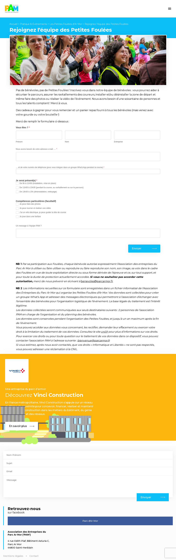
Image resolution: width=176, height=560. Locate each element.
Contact (34, 556)
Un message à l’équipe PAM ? (29, 226)
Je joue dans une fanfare (28, 216)
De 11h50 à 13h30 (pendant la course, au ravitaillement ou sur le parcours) (50, 187)
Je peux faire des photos (28, 204)
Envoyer (137, 248)
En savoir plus (21, 426)
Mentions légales (13, 556)
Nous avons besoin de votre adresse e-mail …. (36, 149)
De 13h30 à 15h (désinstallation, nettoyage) (36, 192)
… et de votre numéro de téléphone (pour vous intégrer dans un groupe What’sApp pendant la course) (60, 167)
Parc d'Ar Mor (90, 520)
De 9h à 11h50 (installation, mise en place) (36, 183)
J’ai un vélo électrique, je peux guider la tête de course (41, 212)
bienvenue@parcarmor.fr (93, 340)
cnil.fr (104, 331)
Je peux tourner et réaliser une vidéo (33, 208)
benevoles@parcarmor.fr (97, 281)
